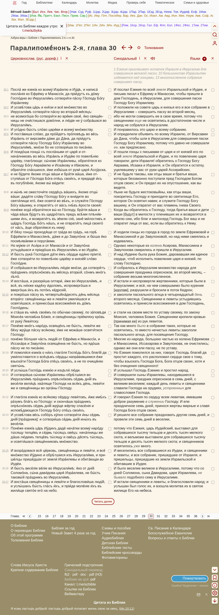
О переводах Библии (28, 531)
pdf (92, 579)
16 (47, 516)
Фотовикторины (114, 558)
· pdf (74, 574)
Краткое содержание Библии (34, 570)
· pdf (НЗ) (94, 574)
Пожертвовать (194, 578)
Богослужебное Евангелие (170, 533)
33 (173, 516)
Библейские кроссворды (122, 553)
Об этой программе (27, 535)
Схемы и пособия (116, 528)
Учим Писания (114, 533)
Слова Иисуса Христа (29, 565)
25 (113, 516)
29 (143, 516)
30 (151, 516)
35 (188, 516)
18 (62, 516)
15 (39, 516)
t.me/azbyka (32, 30)
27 (128, 516)
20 (76, 516)
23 (99, 516)
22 (91, 516)
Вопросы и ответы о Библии (171, 538)
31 (158, 516)
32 (166, 516)
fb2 (67, 574)
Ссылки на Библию (80, 589)
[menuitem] (215, 43)
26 (121, 516)
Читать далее (103, 501)
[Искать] (215, 34)
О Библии (19, 526)
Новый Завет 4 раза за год (73, 533)
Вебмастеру (74, 594)
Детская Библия (115, 543)
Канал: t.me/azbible (80, 584)
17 (54, 516)
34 (180, 516)
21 (84, 516)
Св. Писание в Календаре (169, 528)
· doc (82, 574)
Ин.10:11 (126, 608)
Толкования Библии (27, 540)
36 (195, 516)
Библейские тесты (117, 548)
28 (136, 516)
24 (106, 516)
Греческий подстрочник (84, 565)
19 (69, 516)
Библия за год (63, 528)
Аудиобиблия (113, 538)
